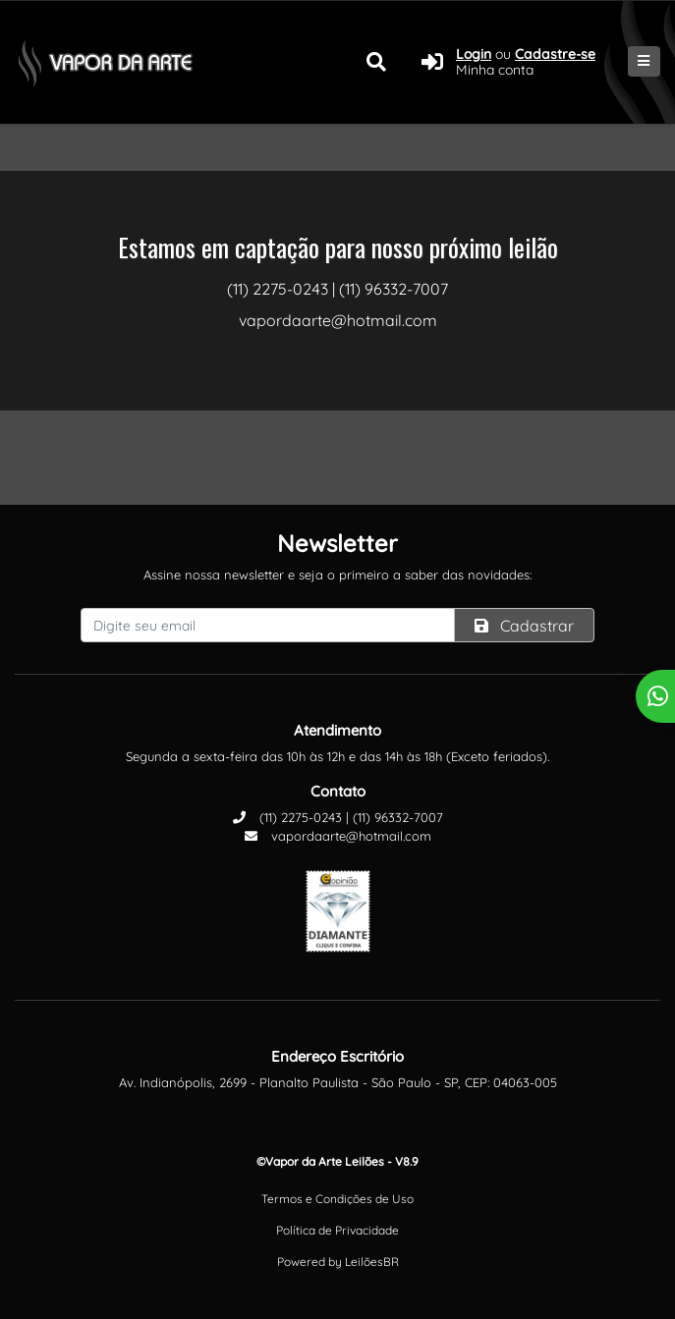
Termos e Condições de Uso (337, 1198)
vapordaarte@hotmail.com (338, 836)
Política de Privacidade (337, 1230)
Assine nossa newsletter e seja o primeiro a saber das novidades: (337, 574)
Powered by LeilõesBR (338, 1261)
